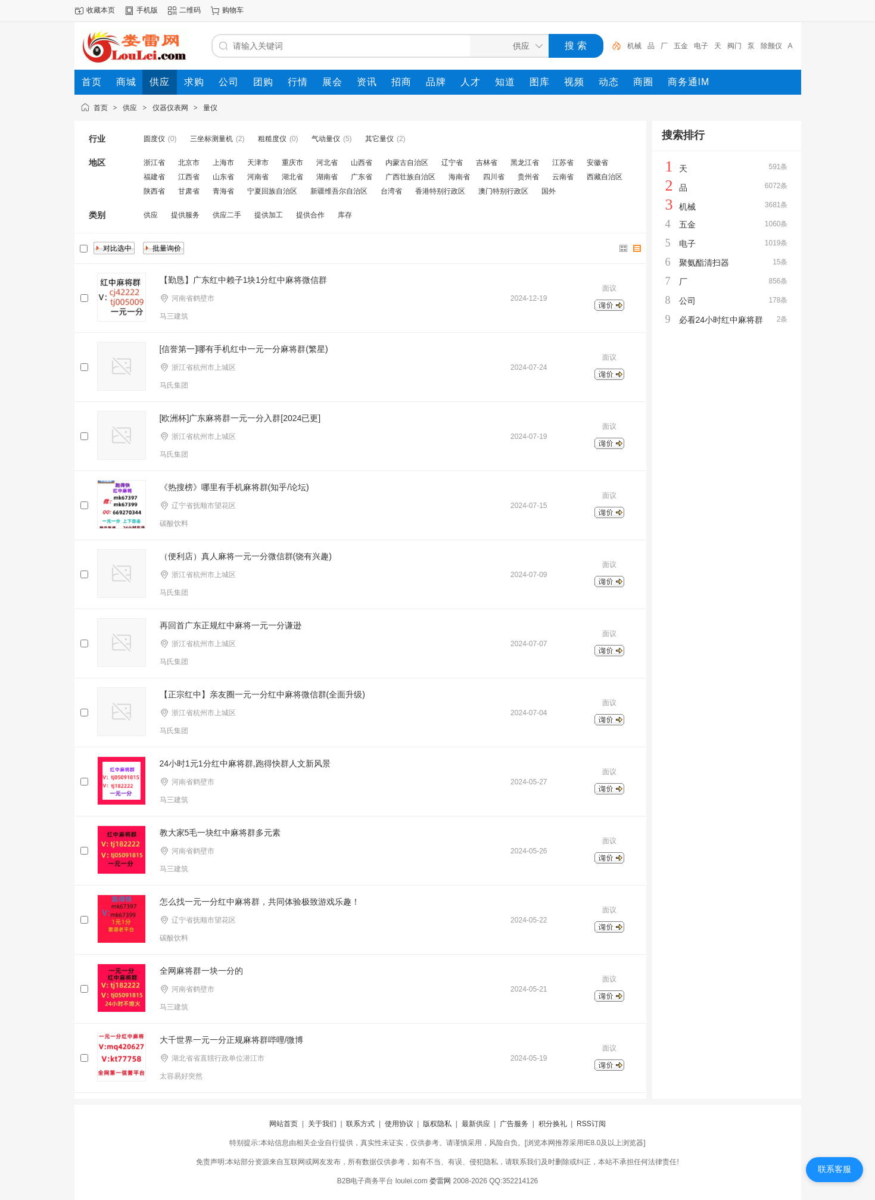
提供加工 (268, 215)
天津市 (258, 162)
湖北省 (292, 177)
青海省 (223, 191)
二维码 (190, 10)
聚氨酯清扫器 (704, 262)
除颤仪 (771, 46)
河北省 (327, 162)
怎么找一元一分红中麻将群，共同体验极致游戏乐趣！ (260, 901)
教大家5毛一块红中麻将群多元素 (220, 832)
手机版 (147, 10)
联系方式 (360, 1124)
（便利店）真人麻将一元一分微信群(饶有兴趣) (246, 556)
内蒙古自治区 (406, 162)
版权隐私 (437, 1124)
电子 (701, 46)
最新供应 (476, 1124)
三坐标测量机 (211, 139)
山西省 (361, 162)
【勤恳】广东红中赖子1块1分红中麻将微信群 (244, 280)
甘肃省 (189, 191)
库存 (345, 215)
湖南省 (327, 177)
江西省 (189, 177)
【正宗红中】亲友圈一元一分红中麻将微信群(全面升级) (262, 694)
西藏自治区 (604, 177)
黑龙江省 (524, 162)
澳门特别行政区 (503, 191)
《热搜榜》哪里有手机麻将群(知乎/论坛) (234, 487)
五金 (681, 46)
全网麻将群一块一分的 (201, 970)
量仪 (210, 108)
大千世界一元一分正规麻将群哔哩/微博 (232, 1040)
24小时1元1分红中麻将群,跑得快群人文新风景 (245, 763)
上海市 (223, 162)
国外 (548, 191)
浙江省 (154, 162)
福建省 (154, 177)
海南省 (459, 177)
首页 (101, 108)
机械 (634, 46)
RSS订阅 (591, 1124)
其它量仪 (379, 139)
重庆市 (292, 162)
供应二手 (227, 215)
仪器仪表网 (170, 108)
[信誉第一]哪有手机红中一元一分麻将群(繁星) (244, 349)
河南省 (258, 177)
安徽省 (597, 162)
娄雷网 (440, 1181)
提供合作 (310, 215)
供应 (130, 108)
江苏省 (563, 162)
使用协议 (399, 1124)
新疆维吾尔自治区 (339, 191)
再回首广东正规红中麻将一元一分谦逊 (230, 625)
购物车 (233, 10)
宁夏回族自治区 (272, 191)
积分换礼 (552, 1124)
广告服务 (514, 1124)
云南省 (563, 177)
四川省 (494, 177)
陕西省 (154, 191)
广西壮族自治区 (410, 177)
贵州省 (528, 177)
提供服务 (185, 215)
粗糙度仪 (272, 139)
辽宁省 (452, 162)
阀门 (734, 46)
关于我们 (322, 1124)
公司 (687, 301)
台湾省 (391, 191)
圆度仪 (154, 139)
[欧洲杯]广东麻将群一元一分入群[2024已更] (240, 418)
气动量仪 (326, 139)
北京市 (189, 162)
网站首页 (283, 1124)
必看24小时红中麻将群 (721, 320)
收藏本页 (100, 10)
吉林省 (486, 162)
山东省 (223, 177)
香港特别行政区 (440, 191)
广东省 (361, 177)
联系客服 (834, 1169)
